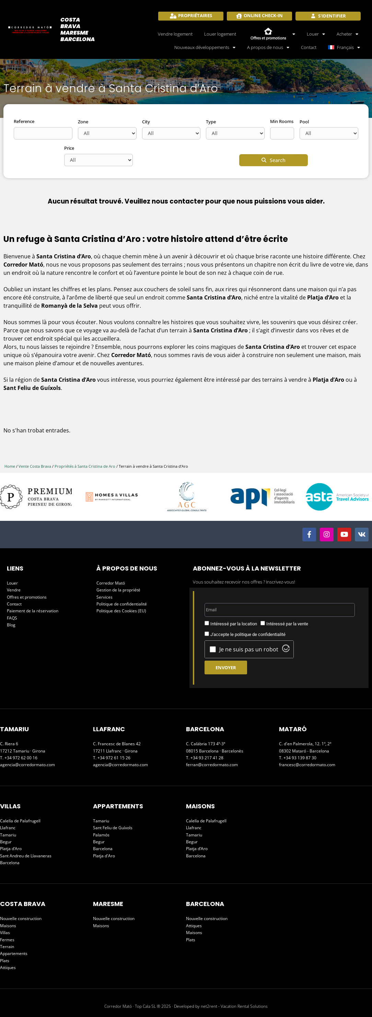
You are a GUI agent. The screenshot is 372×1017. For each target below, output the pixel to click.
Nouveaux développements (204, 47)
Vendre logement (175, 34)
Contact (308, 47)
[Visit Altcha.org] (286, 650)
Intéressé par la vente (287, 623)
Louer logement (220, 34)
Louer (316, 34)
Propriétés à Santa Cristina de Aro (85, 466)
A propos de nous (268, 47)
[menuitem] (344, 47)
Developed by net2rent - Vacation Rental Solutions (221, 1006)
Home (9, 466)
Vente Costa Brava (35, 466)
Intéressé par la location (233, 623)
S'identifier (331, 16)
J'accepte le (248, 634)
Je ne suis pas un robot (248, 649)
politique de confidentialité (260, 634)
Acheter (347, 34)
